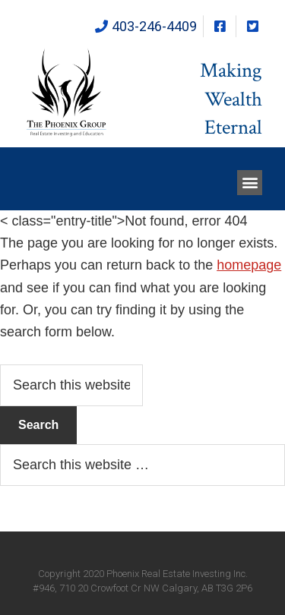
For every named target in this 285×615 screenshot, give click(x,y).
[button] (249, 182)
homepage (249, 265)
